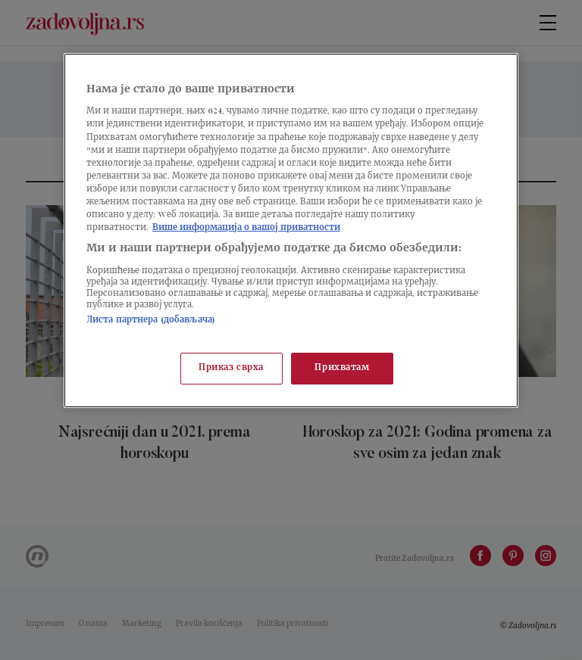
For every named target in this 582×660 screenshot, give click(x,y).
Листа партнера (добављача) (150, 320)
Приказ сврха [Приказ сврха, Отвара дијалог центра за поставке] (231, 368)
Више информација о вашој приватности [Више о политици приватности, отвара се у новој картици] (246, 228)
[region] (291, 230)
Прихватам (341, 368)
